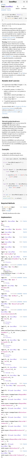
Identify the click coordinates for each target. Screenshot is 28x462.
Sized (7, 226)
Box (5, 319)
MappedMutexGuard (16, 430)
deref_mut (10, 18)
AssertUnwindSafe (7, 314)
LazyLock (20, 385)
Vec (5, 361)
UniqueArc (5, 352)
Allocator (8, 262)
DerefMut (13, 2)
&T (2, 223)
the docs (8, 56)
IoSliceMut (8, 254)
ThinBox (4, 288)
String (3, 249)
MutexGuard (14, 448)
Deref (19, 14)
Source (9, 10)
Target (8, 210)
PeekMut (15, 259)
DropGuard (5, 377)
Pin (13, 267)
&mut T (14, 279)
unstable (3, 10)
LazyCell (7, 369)
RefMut (14, 296)
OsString (4, 239)
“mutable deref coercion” (9, 37)
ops (4, 4)
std (2, 4)
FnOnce (7, 372)
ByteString (5, 234)
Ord (6, 335)
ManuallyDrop (17, 304)
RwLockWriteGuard (16, 455)
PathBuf (4, 244)
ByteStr (19, 229)
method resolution (12, 112)
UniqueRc (4, 342)
